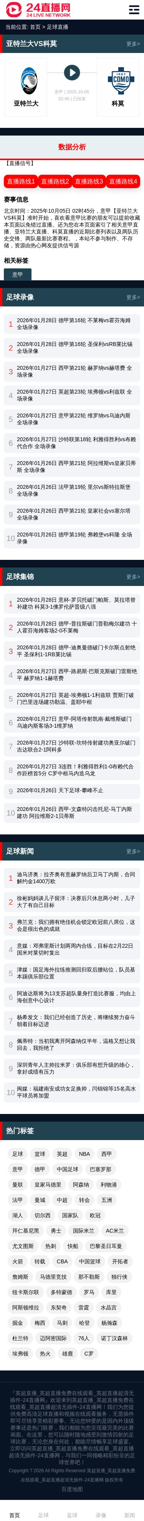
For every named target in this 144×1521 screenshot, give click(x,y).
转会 (84, 1200)
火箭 (17, 1261)
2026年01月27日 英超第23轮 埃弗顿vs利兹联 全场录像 (74, 395)
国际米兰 (83, 1231)
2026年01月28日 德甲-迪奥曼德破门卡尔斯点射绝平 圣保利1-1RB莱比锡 (76, 650)
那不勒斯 (89, 1277)
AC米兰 (115, 1231)
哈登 (84, 1323)
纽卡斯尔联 (25, 1292)
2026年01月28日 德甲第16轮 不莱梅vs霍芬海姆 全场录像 (74, 323)
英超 (62, 1154)
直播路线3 (89, 181)
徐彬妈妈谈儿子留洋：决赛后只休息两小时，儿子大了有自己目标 (76, 901)
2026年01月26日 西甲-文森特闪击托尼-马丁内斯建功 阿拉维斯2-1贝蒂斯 (74, 812)
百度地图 (72, 1489)
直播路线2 (55, 181)
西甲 (106, 1154)
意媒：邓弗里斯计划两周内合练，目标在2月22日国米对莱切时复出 (75, 949)
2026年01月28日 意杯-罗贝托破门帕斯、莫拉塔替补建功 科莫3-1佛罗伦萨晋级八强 (76, 603)
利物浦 (109, 1185)
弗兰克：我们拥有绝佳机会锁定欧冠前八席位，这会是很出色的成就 (76, 925)
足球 (17, 1154)
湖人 (17, 1215)
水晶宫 (109, 1307)
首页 (35, 27)
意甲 (17, 274)
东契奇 (59, 1307)
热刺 (50, 1246)
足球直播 (57, 27)
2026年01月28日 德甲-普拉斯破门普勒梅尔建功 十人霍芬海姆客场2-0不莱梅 (77, 627)
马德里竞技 (53, 1277)
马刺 (62, 1323)
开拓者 (120, 1261)
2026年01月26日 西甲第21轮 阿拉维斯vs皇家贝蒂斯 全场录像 (76, 466)
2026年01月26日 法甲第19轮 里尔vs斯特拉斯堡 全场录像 (74, 490)
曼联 (17, 1185)
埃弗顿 (20, 1354)
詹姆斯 (20, 1277)
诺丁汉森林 (114, 1338)
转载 (40, 1261)
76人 (84, 1338)
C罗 (89, 1354)
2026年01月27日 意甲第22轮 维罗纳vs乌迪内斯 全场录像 (74, 418)
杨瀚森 (109, 1323)
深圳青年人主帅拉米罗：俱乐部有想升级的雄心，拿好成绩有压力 (76, 1068)
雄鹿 (67, 1354)
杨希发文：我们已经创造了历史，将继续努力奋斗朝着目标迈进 (76, 1020)
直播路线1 (21, 181)
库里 (111, 1292)
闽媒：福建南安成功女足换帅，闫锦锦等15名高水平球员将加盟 (76, 1092)
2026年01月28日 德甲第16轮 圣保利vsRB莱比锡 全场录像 (74, 347)
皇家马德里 (48, 1185)
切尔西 (43, 1215)
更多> (133, 44)
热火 (45, 1354)
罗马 (89, 1292)
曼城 (40, 1200)
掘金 (17, 1323)
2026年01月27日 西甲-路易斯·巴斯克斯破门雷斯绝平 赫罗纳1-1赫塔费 (77, 674)
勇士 (56, 1231)
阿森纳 (81, 1185)
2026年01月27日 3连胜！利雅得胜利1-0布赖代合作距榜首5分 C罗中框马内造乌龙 (75, 769)
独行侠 (119, 1277)
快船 (73, 1246)
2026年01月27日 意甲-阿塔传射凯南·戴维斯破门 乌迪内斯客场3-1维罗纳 (74, 722)
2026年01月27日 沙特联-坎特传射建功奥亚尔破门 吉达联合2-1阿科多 (76, 746)
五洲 (106, 1200)
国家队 (70, 1215)
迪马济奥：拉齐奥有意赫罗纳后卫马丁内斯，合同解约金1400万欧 (76, 877)
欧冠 (95, 1215)
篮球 (40, 1154)
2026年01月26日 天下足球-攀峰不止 (60, 790)
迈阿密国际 (53, 1338)
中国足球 (67, 1169)
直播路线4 (123, 181)
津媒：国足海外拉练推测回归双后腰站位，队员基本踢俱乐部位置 (76, 973)
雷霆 (83, 1307)
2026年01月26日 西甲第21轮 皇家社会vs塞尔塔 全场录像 (74, 514)
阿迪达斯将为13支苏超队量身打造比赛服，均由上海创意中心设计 (76, 996)
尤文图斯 (23, 1246)
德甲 (40, 1169)
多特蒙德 (61, 1292)
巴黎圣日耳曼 (106, 1246)
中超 (62, 1200)
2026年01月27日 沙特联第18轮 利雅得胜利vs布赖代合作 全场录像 (76, 442)
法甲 (17, 1200)
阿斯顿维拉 (25, 1307)
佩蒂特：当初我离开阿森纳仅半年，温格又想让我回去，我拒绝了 (76, 1044)
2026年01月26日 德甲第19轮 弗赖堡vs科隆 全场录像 (74, 538)
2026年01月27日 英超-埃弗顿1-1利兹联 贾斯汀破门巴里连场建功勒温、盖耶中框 (75, 698)
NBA (84, 1154)
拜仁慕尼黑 (25, 1231)
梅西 (40, 1323)
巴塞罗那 (100, 1169)
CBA (62, 1261)
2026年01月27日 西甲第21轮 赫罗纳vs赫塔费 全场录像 (74, 371)
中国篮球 (90, 1261)
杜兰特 (20, 1338)
